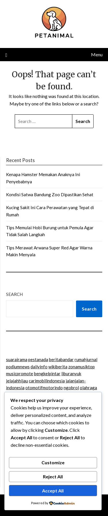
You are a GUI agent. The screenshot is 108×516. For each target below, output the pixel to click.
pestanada (38, 359)
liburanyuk (71, 373)
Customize (53, 462)
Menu (97, 54)
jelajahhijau (17, 380)
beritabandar (61, 359)
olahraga (88, 387)
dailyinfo (39, 366)
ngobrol (71, 387)
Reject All (53, 476)
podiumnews (18, 366)
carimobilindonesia (47, 380)
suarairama (16, 359)
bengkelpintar (47, 373)
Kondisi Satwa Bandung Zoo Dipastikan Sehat (49, 194)
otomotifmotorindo (44, 387)
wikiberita (57, 366)
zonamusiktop (81, 366)
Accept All (53, 490)
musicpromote (19, 373)
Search (14, 294)
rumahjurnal (86, 359)
